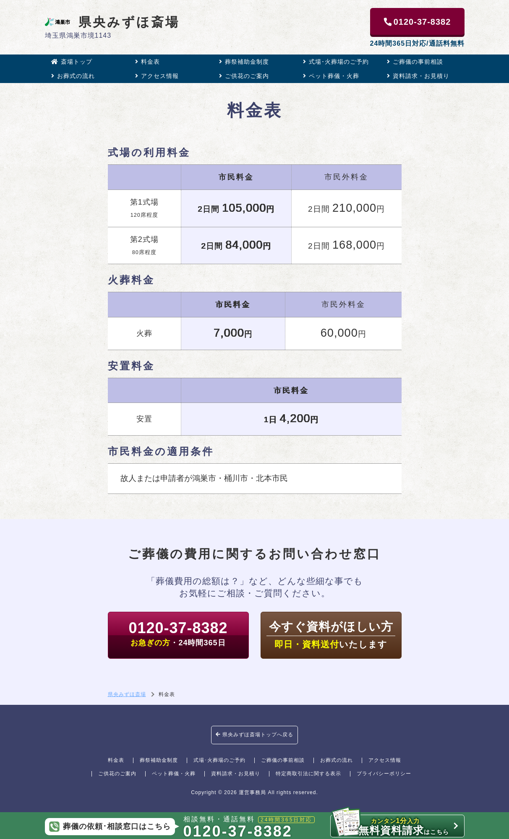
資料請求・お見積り (418, 76)
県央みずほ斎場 (112, 22)
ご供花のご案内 (244, 76)
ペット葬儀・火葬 (331, 76)
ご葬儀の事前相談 (415, 61)
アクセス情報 (157, 76)
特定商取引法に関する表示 (308, 774)
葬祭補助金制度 (244, 61)
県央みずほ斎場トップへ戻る (254, 735)
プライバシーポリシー (384, 774)
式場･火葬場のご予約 (336, 61)
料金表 (147, 61)
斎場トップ (71, 61)
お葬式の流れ (73, 76)
